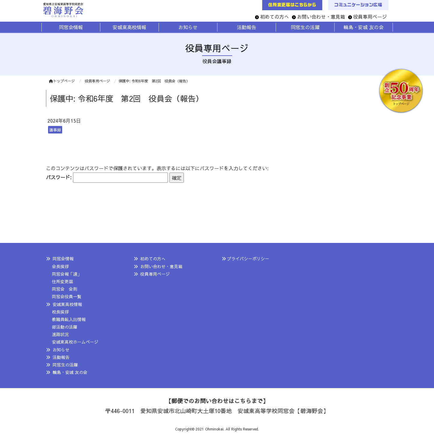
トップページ (62, 80)
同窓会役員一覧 (66, 296)
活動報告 (61, 357)
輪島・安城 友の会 (70, 372)
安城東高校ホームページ (75, 342)
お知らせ (61, 350)
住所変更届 (62, 281)
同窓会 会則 (64, 289)
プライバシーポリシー (248, 259)
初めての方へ (274, 16)
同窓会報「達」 (66, 274)
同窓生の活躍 (65, 365)
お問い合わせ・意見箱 (321, 16)
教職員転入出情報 (69, 319)
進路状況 (60, 334)
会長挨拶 (60, 266)
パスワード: (107, 178)
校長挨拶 (60, 312)
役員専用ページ (370, 16)
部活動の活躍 (64, 327)
